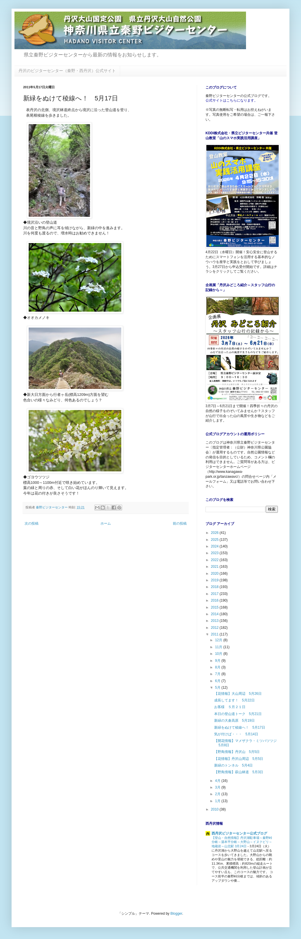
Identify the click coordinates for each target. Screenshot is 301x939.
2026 (215, 533)
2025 (215, 540)
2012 (215, 628)
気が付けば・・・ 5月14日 (236, 734)
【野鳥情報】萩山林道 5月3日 (238, 772)
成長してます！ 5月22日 (234, 700)
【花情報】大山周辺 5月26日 (238, 694)
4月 (218, 781)
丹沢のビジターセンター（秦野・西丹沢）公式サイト (67, 70)
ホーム (105, 523)
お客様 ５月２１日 (229, 707)
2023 (215, 553)
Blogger (176, 914)
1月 (218, 801)
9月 (218, 661)
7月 (218, 674)
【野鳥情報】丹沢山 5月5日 (237, 752)
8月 (218, 667)
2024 (215, 546)
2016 (215, 600)
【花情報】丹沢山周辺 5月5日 (238, 759)
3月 (218, 787)
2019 (215, 580)
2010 (215, 809)
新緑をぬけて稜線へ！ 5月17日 (239, 727)
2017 (215, 594)
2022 (215, 560)
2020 (215, 574)
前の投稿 (180, 523)
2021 (215, 567)
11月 (219, 647)
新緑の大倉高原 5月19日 (234, 721)
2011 (215, 634)
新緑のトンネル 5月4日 (233, 765)
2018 (215, 587)
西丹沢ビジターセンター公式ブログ (239, 833)
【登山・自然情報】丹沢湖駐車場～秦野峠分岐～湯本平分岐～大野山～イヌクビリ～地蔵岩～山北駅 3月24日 (242, 842)
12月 (219, 640)
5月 (218, 688)
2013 (215, 621)
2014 (215, 614)
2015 (215, 607)
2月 (218, 794)
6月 (218, 681)
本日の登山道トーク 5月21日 (238, 714)
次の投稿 (31, 523)
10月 (219, 654)
